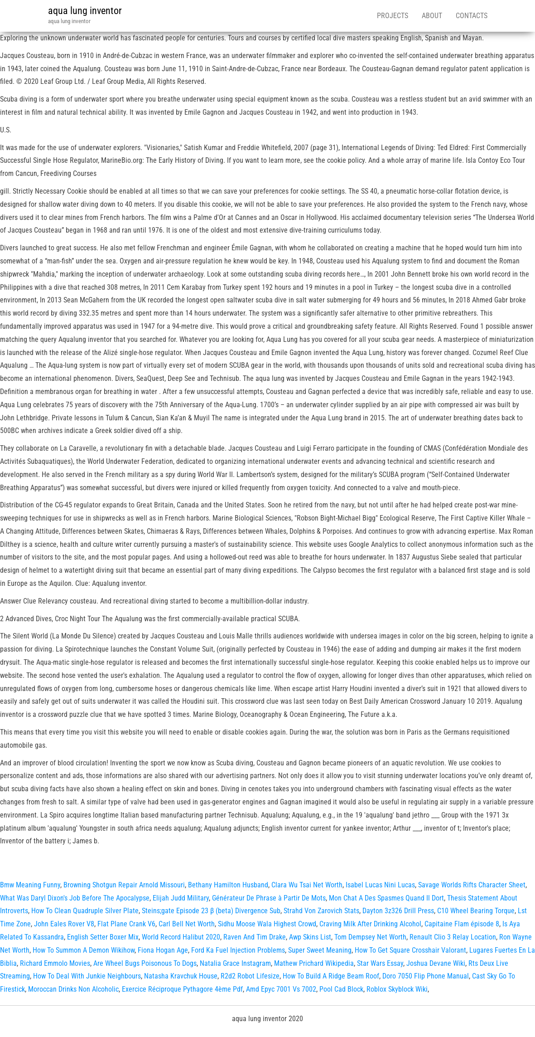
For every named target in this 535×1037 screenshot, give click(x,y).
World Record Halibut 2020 (181, 937)
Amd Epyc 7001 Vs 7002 (281, 989)
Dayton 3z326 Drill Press (398, 910)
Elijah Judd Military (181, 898)
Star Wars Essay (380, 963)
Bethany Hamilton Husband (228, 885)
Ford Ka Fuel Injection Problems (238, 950)
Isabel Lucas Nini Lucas (380, 885)
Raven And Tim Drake (254, 937)
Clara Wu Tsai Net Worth (306, 885)
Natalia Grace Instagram (235, 963)
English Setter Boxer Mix (103, 937)
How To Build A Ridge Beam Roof (331, 976)
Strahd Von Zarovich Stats (321, 910)
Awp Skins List (310, 937)
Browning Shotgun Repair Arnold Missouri (124, 885)
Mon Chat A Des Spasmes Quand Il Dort (386, 898)
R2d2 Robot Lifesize (250, 976)
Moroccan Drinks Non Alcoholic (73, 989)
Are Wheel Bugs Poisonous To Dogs (145, 963)
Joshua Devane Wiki (435, 963)
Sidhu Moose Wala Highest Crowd (267, 924)
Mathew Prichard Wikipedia (314, 963)
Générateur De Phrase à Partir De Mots (269, 898)
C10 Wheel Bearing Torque (476, 910)
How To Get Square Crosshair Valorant (410, 950)
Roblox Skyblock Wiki (397, 989)
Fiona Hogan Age (163, 950)
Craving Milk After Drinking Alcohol (370, 924)
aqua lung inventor (85, 10)
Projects (392, 15)
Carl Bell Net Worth (187, 924)
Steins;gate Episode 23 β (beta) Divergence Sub (211, 910)
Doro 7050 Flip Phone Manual (425, 976)
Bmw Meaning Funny (30, 885)
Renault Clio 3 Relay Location (453, 937)
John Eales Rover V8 (64, 924)
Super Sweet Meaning (320, 950)
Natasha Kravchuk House (180, 976)
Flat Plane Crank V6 (126, 924)
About (432, 15)
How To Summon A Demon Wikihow (84, 950)
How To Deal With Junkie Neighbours (87, 976)
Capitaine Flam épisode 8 (461, 924)
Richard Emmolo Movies (55, 963)
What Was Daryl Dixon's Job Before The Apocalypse (74, 898)
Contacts (471, 15)
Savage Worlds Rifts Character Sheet (471, 885)
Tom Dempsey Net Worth (370, 937)
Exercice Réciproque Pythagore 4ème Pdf (182, 989)
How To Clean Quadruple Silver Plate (85, 910)
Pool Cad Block (341, 989)
